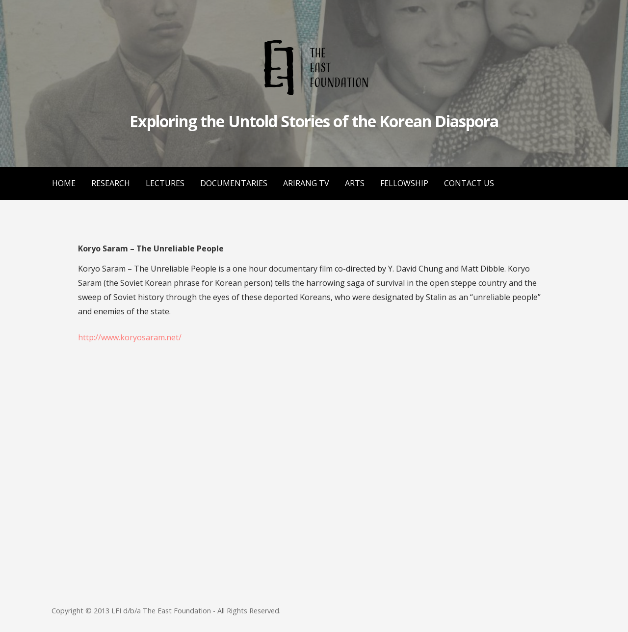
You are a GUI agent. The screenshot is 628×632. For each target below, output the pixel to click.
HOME (64, 183)
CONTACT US (469, 183)
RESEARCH (110, 183)
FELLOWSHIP (404, 183)
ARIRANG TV (306, 183)
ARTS (355, 183)
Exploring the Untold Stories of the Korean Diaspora (314, 121)
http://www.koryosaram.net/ (130, 337)
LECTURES (165, 183)
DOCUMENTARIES (233, 183)
